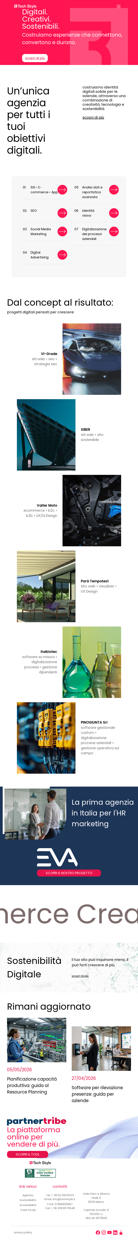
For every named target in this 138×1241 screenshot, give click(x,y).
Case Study (28, 1210)
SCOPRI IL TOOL (27, 1154)
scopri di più (35, 58)
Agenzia (27, 1195)
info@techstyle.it (63, 1199)
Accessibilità (28, 1205)
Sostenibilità (28, 1200)
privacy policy (23, 1232)
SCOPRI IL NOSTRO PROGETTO (69, 873)
